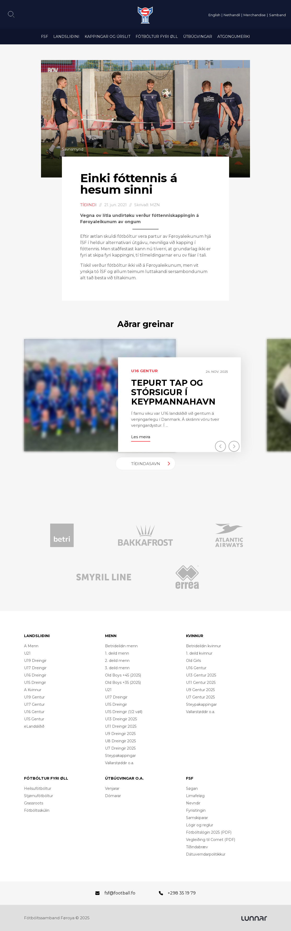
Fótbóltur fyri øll (157, 36)
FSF (44, 36)
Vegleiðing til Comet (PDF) (210, 839)
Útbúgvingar (197, 36)
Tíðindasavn (145, 463)
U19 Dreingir (35, 660)
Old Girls (193, 660)
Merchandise (254, 15)
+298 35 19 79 (182, 893)
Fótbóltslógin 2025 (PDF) (208, 832)
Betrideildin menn (121, 646)
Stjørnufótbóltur (38, 795)
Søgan (192, 788)
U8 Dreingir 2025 (120, 741)
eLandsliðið (34, 726)
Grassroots (33, 803)
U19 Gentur (34, 697)
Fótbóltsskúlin (36, 810)
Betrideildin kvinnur (203, 646)
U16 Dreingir (35, 675)
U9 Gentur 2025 (200, 689)
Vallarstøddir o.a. (119, 763)
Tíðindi (88, 204)
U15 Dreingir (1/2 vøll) (123, 711)
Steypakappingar (120, 755)
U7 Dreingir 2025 (120, 748)
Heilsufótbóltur (37, 788)
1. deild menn (117, 653)
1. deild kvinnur (199, 653)
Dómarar (113, 795)
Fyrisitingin (196, 810)
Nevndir (193, 803)
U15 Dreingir (35, 682)
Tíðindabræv (197, 847)
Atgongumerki (233, 36)
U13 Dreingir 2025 (121, 719)
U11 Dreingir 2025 (120, 726)
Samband (277, 15)
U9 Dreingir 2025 (120, 733)
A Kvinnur (32, 689)
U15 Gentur (34, 719)
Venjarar (112, 788)
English (214, 15)
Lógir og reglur (199, 825)
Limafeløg (195, 795)
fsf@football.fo (119, 893)
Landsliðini (66, 36)
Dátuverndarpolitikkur (205, 854)
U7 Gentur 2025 (200, 697)
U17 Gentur (34, 704)
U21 (27, 653)
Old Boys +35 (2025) (123, 682)
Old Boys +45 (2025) (123, 675)
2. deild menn (117, 660)
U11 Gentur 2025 (201, 682)
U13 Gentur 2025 (201, 675)
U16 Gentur (34, 711)
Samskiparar (197, 817)
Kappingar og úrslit (107, 36)
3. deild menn (117, 668)
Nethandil (232, 15)
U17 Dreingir (35, 668)
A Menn (31, 646)
